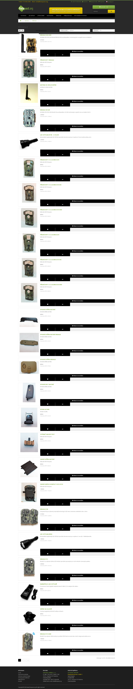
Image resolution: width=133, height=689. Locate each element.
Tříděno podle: (64, 30)
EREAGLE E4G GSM (45, 35)
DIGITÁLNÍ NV (50, 15)
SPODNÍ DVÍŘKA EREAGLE (48, 359)
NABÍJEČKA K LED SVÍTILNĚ (48, 584)
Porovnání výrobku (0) (41, 30)
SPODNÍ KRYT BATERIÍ (47, 384)
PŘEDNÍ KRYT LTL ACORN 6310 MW (51, 284)
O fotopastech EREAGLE (23, 678)
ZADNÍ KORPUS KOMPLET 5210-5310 (51, 484)
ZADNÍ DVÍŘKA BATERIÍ (47, 459)
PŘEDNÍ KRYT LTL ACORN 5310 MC (51, 185)
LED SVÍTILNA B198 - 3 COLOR (49, 135)
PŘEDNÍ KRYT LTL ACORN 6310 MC (51, 259)
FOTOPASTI (23, 15)
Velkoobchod (21, 679)
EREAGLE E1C (44, 559)
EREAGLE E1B (44, 509)
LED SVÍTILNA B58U (46, 534)
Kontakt (20, 681)
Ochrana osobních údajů (24, 676)
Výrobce (27, 20)
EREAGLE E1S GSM (45, 634)
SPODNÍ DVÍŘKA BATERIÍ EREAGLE (50, 334)
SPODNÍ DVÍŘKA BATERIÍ (47, 309)
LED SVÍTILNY (32, 15)
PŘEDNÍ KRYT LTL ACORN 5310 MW (51, 210)
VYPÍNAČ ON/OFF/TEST (47, 434)
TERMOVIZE (58, 15)
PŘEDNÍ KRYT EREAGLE (47, 60)
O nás (19, 672)
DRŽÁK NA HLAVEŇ (46, 609)
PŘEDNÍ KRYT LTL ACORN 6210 (49, 234)
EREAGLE (34, 20)
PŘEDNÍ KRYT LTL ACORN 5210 (49, 160)
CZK (109, 2)
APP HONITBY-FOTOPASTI (80, 15)
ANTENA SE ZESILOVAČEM (48, 85)
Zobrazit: (96, 30)
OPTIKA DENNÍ (40, 15)
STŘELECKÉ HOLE (68, 15)
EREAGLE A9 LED (45, 110)
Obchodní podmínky (23, 674)
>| (28, 660)
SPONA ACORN (44, 409)
